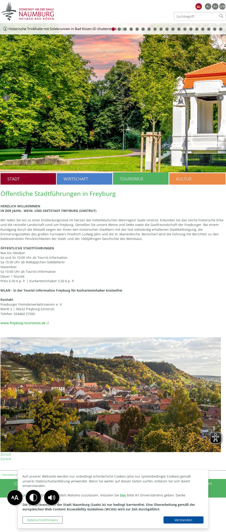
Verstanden (183, 520)
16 (203, 29)
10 (167, 29)
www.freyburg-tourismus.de (22, 323)
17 (209, 29)
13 (185, 29)
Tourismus (131, 179)
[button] (52, 498)
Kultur (184, 179)
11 (173, 29)
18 (215, 29)
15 (197, 29)
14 (191, 29)
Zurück (5, 454)
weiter (220, 97)
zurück (6, 97)
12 (179, 29)
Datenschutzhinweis (42, 520)
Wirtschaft (76, 179)
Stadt (13, 179)
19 (221, 29)
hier (123, 495)
